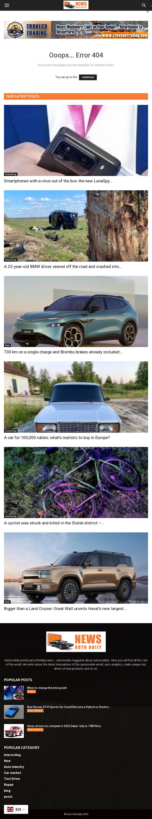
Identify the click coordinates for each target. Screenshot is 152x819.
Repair (31, 691)
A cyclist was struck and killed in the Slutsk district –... (54, 523)
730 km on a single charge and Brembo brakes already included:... (63, 352)
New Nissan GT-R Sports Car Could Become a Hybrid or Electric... (69, 707)
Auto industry (35, 710)
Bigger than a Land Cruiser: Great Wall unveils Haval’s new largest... (65, 608)
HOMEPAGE (88, 77)
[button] (6, 5)
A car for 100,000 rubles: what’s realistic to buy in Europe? (57, 437)
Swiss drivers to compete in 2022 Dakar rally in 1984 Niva (64, 726)
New (7, 345)
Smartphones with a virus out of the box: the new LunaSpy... (58, 181)
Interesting (10, 174)
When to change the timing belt (46, 687)
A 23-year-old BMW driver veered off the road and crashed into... (63, 266)
